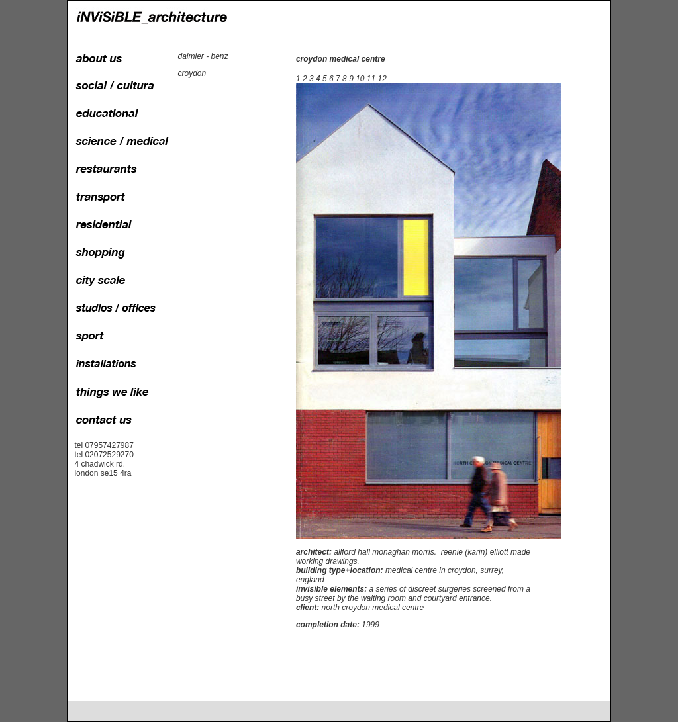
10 (360, 78)
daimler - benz (202, 56)
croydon (191, 73)
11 (371, 78)
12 (382, 78)
